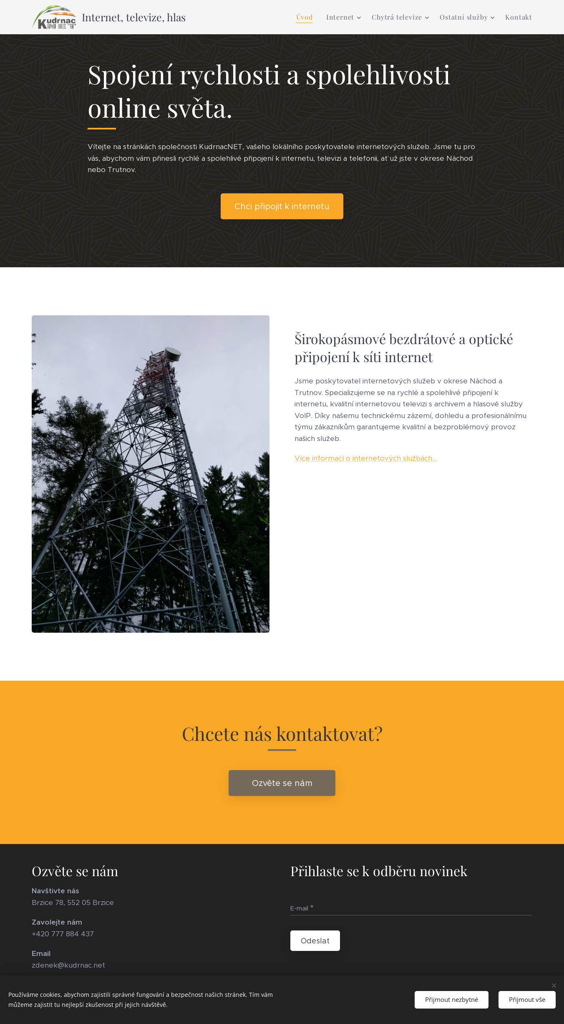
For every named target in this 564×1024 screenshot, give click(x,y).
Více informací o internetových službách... (366, 458)
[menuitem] (307, 17)
